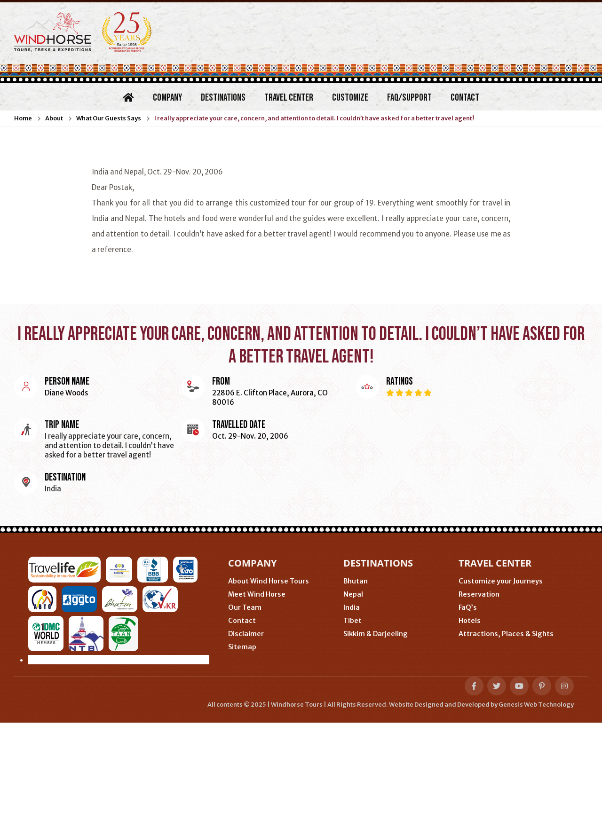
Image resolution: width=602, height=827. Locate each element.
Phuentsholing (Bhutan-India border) (271, 714)
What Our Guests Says (108, 118)
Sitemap (242, 647)
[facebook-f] (474, 790)
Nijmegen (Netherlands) (152, 714)
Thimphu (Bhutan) (380, 714)
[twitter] (496, 790)
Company (167, 97)
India (351, 607)
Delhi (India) (135, 729)
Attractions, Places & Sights (506, 634)
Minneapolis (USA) (65, 714)
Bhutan (355, 581)
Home (23, 118)
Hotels (470, 620)
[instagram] (564, 790)
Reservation (479, 594)
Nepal (353, 594)
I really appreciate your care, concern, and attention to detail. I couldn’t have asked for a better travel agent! (314, 118)
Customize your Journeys (501, 581)
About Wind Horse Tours (268, 581)
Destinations (223, 97)
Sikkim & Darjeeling (375, 634)
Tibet (352, 620)
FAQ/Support (409, 97)
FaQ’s (468, 607)
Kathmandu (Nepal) (67, 729)
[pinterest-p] (541, 790)
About (54, 118)
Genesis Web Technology (536, 809)
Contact (465, 97)
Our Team (244, 607)
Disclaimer (246, 634)
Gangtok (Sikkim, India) (210, 729)
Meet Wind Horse (256, 594)
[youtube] (519, 790)
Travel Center (288, 97)
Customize (350, 97)
